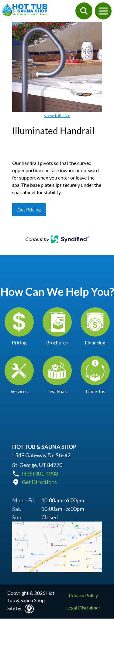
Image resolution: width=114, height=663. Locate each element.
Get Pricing (29, 209)
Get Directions (39, 482)
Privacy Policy (83, 595)
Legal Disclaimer (83, 607)
